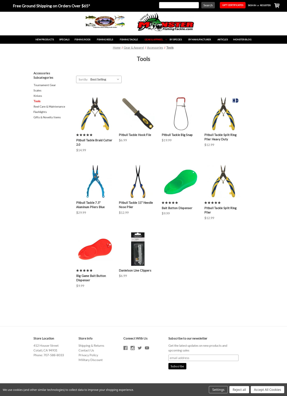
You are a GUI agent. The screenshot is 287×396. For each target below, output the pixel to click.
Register (265, 5)
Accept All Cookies (267, 389)
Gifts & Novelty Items (47, 117)
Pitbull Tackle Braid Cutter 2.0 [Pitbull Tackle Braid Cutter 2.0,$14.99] (94, 142)
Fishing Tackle (131, 39)
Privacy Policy (88, 355)
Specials (64, 39)
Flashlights (40, 112)
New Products (44, 39)
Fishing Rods (84, 39)
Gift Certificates (232, 5)
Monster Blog (242, 39)
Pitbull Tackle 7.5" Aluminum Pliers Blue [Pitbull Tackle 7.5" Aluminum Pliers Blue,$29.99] (90, 205)
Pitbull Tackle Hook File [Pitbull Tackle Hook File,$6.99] (135, 135)
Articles (222, 39)
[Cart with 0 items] (275, 6)
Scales (37, 90)
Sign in (252, 5)
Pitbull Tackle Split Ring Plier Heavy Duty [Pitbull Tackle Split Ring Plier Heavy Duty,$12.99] (220, 137)
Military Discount (91, 360)
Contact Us (86, 350)
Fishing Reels (107, 39)
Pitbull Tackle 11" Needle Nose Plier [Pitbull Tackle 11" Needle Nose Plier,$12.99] (136, 205)
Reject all (239, 389)
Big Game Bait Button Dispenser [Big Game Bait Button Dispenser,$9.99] (91, 278)
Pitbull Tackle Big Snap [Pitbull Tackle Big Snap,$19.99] (177, 135)
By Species (178, 39)
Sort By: (83, 79)
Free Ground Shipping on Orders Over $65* (51, 5)
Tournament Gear (44, 85)
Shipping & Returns (91, 345)
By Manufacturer (201, 39)
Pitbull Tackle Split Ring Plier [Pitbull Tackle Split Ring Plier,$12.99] (220, 210)
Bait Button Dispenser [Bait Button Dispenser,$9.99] (177, 208)
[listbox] (105, 79)
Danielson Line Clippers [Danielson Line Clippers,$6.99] (135, 270)
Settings (218, 389)
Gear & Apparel (155, 39)
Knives (37, 95)
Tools (36, 101)
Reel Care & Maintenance (49, 106)
